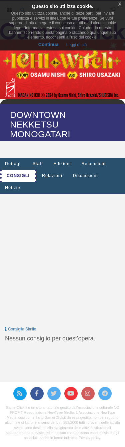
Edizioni (62, 163)
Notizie (12, 187)
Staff (38, 163)
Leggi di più (76, 45)
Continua (48, 44)
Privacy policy (89, 438)
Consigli (18, 175)
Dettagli (13, 163)
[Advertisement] (62, 261)
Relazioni (52, 175)
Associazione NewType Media (49, 412)
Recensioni (94, 163)
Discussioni (85, 175)
